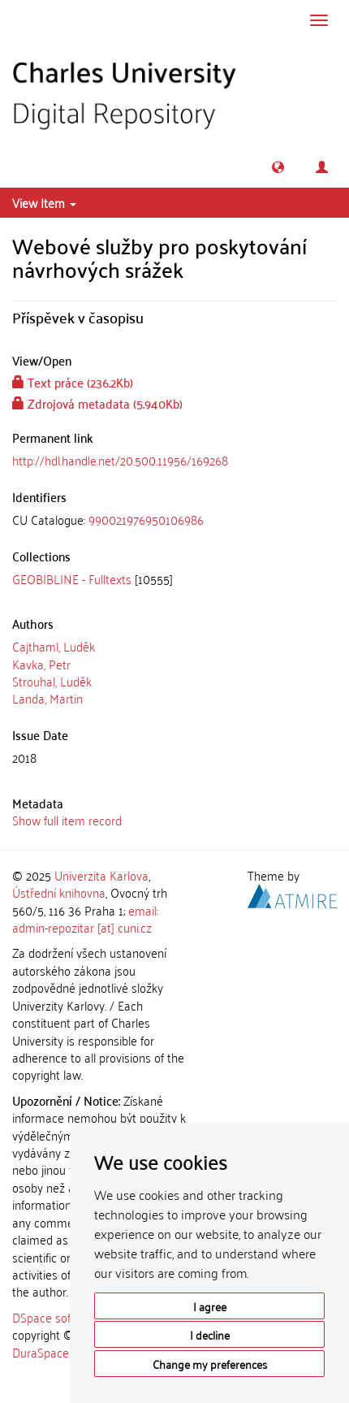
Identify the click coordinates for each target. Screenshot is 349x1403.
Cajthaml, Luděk (53, 645)
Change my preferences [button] (210, 1363)
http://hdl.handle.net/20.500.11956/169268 (120, 459)
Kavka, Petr (41, 663)
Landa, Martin (47, 697)
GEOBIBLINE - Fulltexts (71, 578)
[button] (278, 167)
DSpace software (56, 1317)
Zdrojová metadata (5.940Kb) (97, 403)
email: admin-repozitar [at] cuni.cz (85, 918)
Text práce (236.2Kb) (72, 381)
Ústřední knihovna (59, 892)
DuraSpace (40, 1351)
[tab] (174, 519)
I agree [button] (209, 1306)
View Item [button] (44, 202)
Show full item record (67, 819)
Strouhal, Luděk (52, 680)
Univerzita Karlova (101, 875)
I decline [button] (210, 1334)
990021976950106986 (146, 519)
